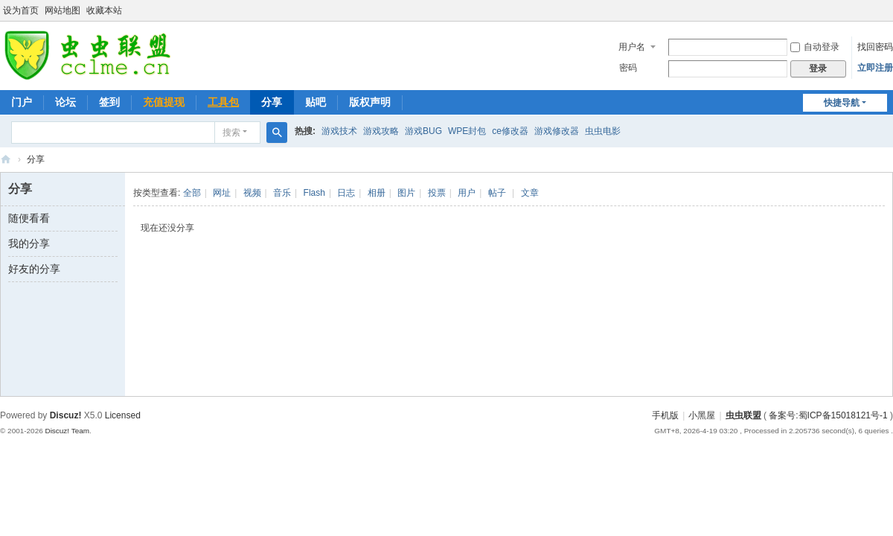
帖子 (497, 193)
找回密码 (875, 47)
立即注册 (875, 68)
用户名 (631, 47)
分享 (271, 102)
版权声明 (370, 102)
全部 (192, 193)
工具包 (223, 102)
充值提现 (164, 102)
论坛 (65, 102)
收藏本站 (104, 10)
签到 (109, 102)
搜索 (231, 132)
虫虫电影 (603, 131)
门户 (21, 102)
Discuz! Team (67, 431)
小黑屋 (701, 415)
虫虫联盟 (6, 159)
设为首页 (21, 10)
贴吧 (315, 102)
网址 (222, 193)
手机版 (665, 415)
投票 (437, 193)
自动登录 (814, 47)
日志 (346, 193)
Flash (314, 193)
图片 (406, 193)
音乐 (282, 193)
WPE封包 (467, 131)
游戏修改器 (556, 131)
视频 (252, 193)
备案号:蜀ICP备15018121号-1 (828, 415)
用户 (467, 193)
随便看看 (29, 218)
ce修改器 (510, 131)
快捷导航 (842, 103)
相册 (376, 193)
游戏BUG (423, 131)
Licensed (123, 415)
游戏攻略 (381, 131)
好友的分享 (34, 269)
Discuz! (66, 415)
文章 (530, 193)
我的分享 (29, 243)
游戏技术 (339, 131)
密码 (628, 68)
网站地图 (62, 10)
